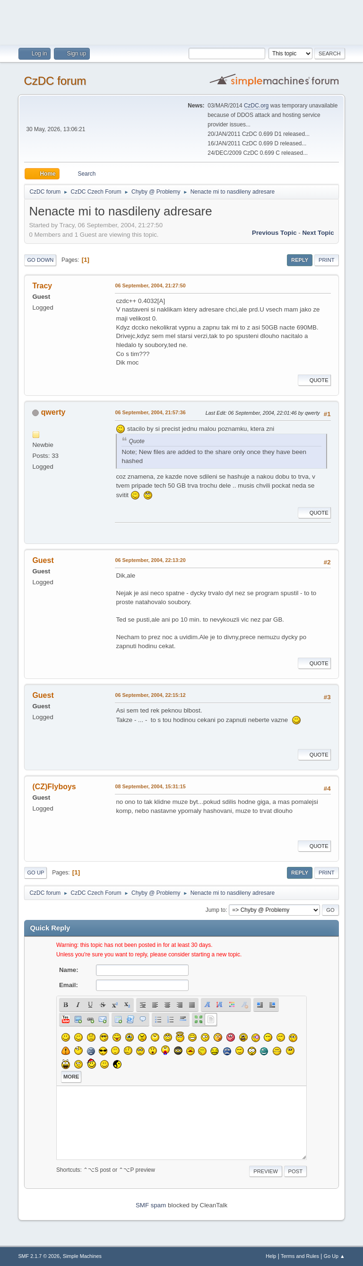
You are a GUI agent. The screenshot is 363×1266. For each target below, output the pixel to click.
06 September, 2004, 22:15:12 (150, 695)
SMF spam (151, 1205)
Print (327, 260)
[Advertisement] (181, 21)
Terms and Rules (300, 1256)
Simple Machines (82, 1256)
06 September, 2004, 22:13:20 (150, 560)
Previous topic (274, 232)
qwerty (53, 412)
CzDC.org (256, 105)
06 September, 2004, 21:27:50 (150, 285)
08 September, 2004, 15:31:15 (150, 786)
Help (271, 1256)
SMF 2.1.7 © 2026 (39, 1256)
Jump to (216, 910)
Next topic (318, 232)
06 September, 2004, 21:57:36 (150, 412)
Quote (314, 380)
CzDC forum (55, 80)
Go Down (40, 260)
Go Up (35, 872)
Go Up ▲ (334, 1256)
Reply (299, 260)
